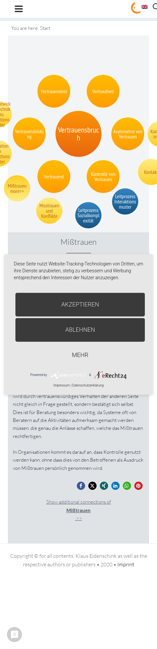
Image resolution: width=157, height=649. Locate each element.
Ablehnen (80, 329)
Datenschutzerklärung (88, 385)
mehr (80, 354)
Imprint (125, 564)
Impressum (61, 385)
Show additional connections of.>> (78, 510)
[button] (81, 486)
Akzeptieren (80, 304)
